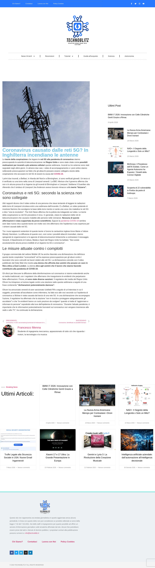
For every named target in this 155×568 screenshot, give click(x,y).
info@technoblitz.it (32, 533)
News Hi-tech (28, 56)
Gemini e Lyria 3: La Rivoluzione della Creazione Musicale (97, 457)
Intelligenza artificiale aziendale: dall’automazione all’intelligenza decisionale (137, 457)
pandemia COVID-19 (70, 221)
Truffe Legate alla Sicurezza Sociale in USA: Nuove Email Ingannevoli (18, 457)
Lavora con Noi (43, 3)
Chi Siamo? (16, 3)
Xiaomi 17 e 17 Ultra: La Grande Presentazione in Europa (58, 457)
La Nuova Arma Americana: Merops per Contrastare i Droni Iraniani (139, 133)
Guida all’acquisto (91, 56)
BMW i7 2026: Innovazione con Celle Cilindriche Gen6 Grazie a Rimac (57, 389)
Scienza (111, 56)
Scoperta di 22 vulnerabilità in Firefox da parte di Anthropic (139, 190)
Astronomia (129, 56)
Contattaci (29, 3)
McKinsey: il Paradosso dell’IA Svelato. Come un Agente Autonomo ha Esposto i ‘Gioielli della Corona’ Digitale (137, 169)
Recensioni (49, 56)
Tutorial (68, 56)
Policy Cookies (58, 3)
